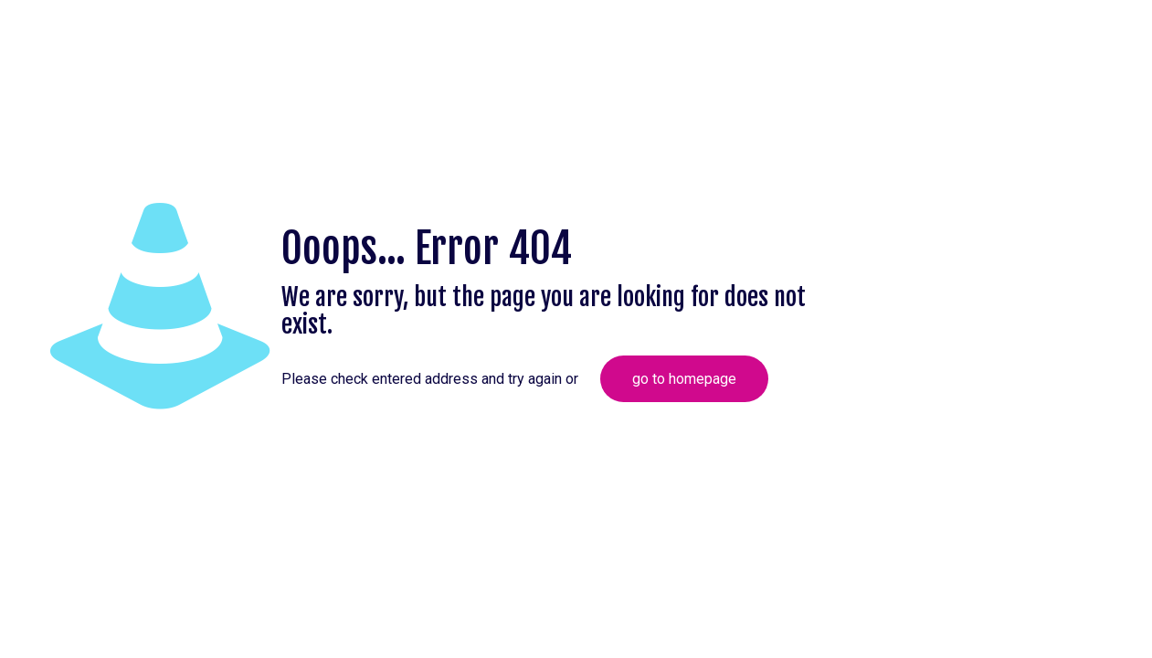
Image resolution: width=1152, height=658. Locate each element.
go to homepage (684, 378)
